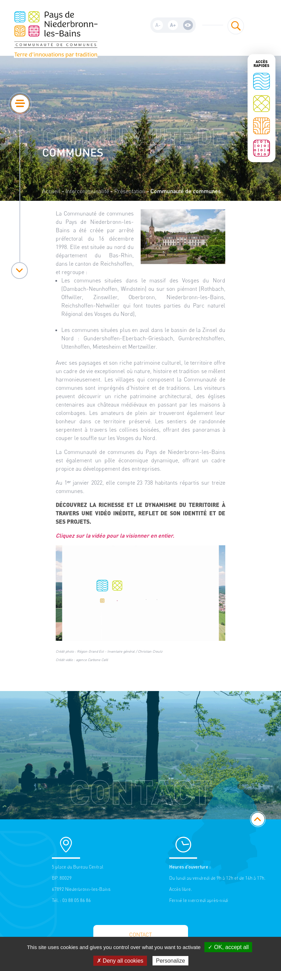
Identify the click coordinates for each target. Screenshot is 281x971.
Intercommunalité (87, 191)
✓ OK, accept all (228, 947)
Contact (140, 934)
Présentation (129, 191)
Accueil (51, 191)
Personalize (170, 961)
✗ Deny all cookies (120, 961)
